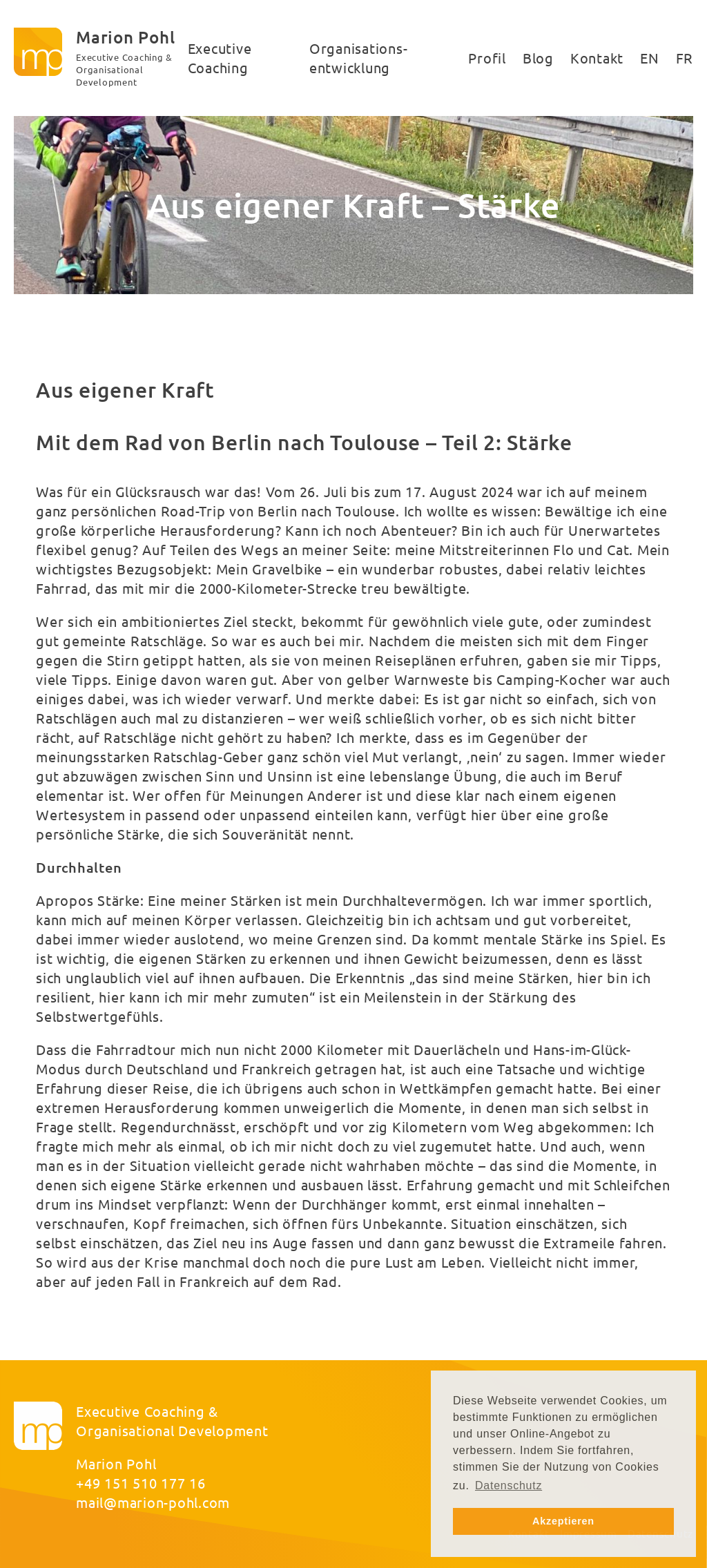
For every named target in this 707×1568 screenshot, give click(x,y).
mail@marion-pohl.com (153, 1502)
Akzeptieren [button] (563, 1521)
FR (685, 57)
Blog (538, 57)
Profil (487, 57)
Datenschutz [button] (508, 1485)
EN (649, 57)
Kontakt (596, 57)
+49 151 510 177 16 (141, 1482)
